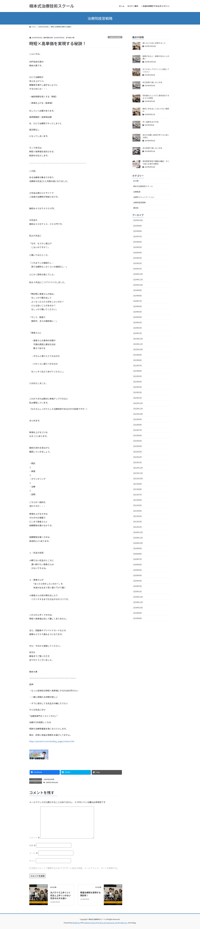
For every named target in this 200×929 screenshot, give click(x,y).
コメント (34, 837)
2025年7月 (137, 236)
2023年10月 (138, 349)
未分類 (136, 181)
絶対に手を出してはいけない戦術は (155, 109)
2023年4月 (137, 381)
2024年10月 (138, 285)
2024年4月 (137, 317)
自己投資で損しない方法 (152, 82)
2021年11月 (138, 473)
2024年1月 (137, 333)
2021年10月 (138, 478)
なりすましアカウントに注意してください (155, 70)
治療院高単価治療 (52, 782)
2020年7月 (137, 559)
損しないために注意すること (154, 43)
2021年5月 (137, 505)
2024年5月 (137, 311)
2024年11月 (138, 279)
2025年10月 (138, 220)
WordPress (76, 923)
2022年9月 (137, 419)
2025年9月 (137, 225)
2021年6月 (137, 500)
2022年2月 (137, 457)
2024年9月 (137, 290)
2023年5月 (137, 376)
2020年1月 (137, 591)
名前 (32, 845)
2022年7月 (137, 430)
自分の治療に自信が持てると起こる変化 (155, 136)
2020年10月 (138, 543)
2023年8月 (137, 360)
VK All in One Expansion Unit (108, 923)
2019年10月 (138, 607)
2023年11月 (138, 344)
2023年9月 (137, 355)
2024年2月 (137, 328)
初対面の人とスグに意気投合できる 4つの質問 (155, 96)
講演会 (136, 208)
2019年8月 (137, 618)
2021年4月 (137, 511)
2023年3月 (137, 387)
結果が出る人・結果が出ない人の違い (155, 57)
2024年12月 (138, 274)
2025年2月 (137, 263)
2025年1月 (137, 268)
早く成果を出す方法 (150, 122)
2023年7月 (137, 365)
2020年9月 (137, 548)
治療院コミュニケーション (144, 197)
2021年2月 (137, 521)
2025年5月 (137, 247)
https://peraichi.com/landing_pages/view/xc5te (51, 741)
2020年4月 (137, 575)
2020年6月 (137, 564)
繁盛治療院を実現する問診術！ (90, 894)
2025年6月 (137, 242)
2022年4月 (137, 446)
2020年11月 (138, 537)
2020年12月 (138, 532)
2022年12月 (138, 403)
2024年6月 (137, 306)
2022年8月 (137, 424)
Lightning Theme (90, 923)
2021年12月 (138, 467)
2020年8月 (137, 553)
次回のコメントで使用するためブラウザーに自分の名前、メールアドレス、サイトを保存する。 (75, 868)
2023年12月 (138, 338)
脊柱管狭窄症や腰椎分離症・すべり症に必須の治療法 (155, 162)
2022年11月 (138, 408)
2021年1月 (137, 527)
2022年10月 (138, 414)
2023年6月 (137, 371)
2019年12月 (138, 597)
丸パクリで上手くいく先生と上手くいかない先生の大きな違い (60, 895)
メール (33, 852)
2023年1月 (137, 398)
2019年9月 (137, 613)
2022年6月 (137, 435)
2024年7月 (137, 301)
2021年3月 (137, 516)
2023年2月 (137, 392)
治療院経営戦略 (115, 37)
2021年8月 (137, 489)
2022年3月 (137, 451)
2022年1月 (137, 462)
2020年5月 (137, 570)
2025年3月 (137, 258)
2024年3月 (137, 322)
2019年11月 (138, 602)
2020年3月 (137, 580)
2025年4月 (137, 252)
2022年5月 (137, 441)
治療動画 (136, 191)
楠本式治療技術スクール (143, 186)
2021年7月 (137, 494)
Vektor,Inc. (124, 923)
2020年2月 (137, 586)
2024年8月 (137, 295)
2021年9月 (137, 484)
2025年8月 (137, 231)
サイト (32, 860)
